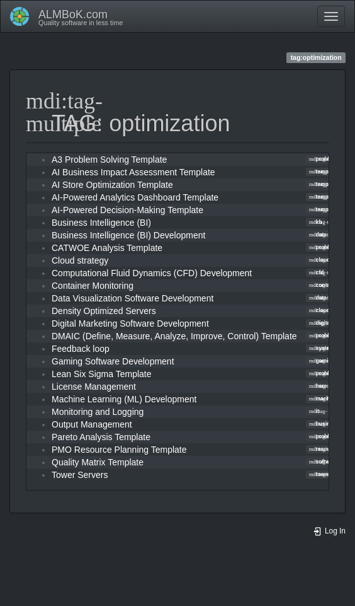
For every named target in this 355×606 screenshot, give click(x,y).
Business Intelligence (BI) (101, 223)
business (324, 424)
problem (323, 159)
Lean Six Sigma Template (102, 374)
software (323, 461)
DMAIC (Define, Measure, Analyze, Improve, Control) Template (174, 336)
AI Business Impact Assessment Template (133, 172)
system (321, 348)
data (318, 234)
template (323, 171)
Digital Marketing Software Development (130, 323)
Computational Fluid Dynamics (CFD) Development (152, 273)
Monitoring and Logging (98, 412)
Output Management (92, 424)
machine (323, 398)
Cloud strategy (80, 260)
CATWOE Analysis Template (107, 248)
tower (319, 474)
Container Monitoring (92, 286)
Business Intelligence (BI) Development (128, 235)
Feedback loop (81, 349)
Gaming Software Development (113, 361)
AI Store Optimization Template (112, 185)
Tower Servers (80, 475)
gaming (322, 361)
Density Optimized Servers (104, 311)
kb (315, 222)
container (324, 285)
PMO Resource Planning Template (119, 450)
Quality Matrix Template (98, 462)
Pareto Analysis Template (101, 437)
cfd (316, 272)
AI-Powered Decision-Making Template (127, 210)
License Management (94, 387)
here (318, 386)
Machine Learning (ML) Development (124, 399)
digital (320, 323)
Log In (329, 531)
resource (323, 449)
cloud (319, 260)
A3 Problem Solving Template (109, 159)
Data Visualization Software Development (132, 298)
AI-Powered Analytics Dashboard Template (135, 197)
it (314, 411)
